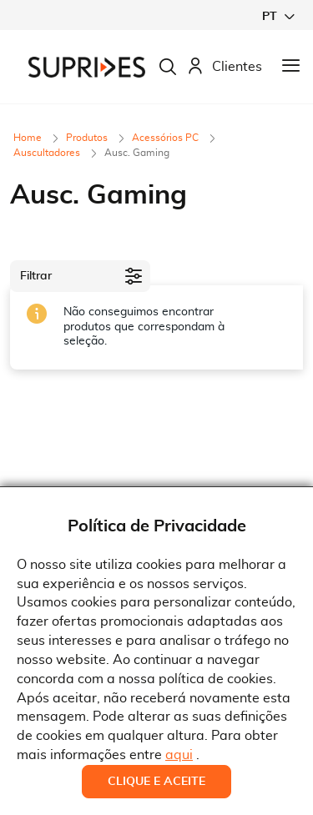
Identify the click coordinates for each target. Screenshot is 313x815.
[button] (278, 16)
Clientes (224, 67)
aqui (179, 755)
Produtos (88, 138)
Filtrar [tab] (36, 276)
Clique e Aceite (156, 781)
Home (28, 138)
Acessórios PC (166, 138)
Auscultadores (48, 153)
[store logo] (86, 67)
